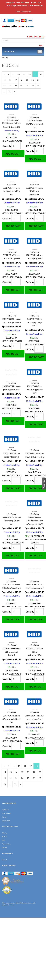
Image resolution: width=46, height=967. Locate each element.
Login (18, 12)
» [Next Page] (15, 92)
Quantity (6, 146)
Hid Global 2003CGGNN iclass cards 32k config (11, 453)
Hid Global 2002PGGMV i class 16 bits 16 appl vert (11, 255)
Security (4, 847)
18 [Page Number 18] (22, 80)
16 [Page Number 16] (11, 80)
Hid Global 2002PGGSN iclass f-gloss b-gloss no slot (11, 386)
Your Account (26, 12)
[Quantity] (16, 146)
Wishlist (4, 817)
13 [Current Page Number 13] (36, 75)
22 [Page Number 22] (5, 85)
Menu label (9, 51)
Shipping (4, 833)
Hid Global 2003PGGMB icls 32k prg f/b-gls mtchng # (34, 584)
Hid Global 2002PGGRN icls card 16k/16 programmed (11, 319)
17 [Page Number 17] (17, 80)
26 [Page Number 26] (28, 85)
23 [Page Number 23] (11, 85)
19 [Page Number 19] (28, 80)
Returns (4, 836)
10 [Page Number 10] (19, 74)
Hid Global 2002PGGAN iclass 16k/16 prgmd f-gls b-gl (11, 120)
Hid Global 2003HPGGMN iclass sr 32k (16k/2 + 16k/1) (34, 453)
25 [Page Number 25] (22, 85)
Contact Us (5, 810)
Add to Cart (13, 153)
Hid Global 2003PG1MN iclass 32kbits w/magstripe (11, 584)
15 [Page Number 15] (5, 80)
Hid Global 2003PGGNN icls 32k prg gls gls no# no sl (34, 715)
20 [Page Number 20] (33, 80)
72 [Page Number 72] (10, 91)
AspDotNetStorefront (7, 905)
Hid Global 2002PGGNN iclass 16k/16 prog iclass (34, 255)
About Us (4, 860)
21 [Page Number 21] (39, 80)
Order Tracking (6, 813)
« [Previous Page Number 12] (5, 75)
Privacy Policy (6, 844)
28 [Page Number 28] (39, 85)
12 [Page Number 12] (31, 74)
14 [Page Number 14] (42, 74)
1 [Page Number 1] (9, 74)
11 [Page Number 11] (25, 74)
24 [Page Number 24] (17, 85)
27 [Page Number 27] (33, 85)
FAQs (3, 840)
